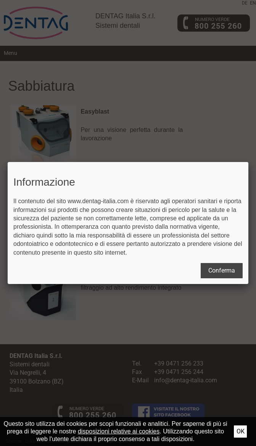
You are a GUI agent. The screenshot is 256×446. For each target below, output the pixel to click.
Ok (241, 431)
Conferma (221, 270)
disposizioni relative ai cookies (118, 431)
